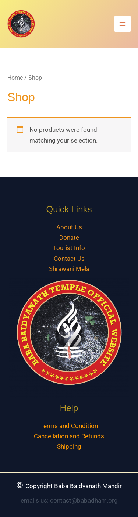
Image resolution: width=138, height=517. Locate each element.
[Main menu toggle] (122, 24)
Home (15, 77)
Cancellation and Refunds (69, 436)
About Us (69, 227)
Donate (69, 237)
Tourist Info (69, 247)
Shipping (69, 446)
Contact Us (69, 258)
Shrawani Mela (69, 269)
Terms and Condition (69, 425)
